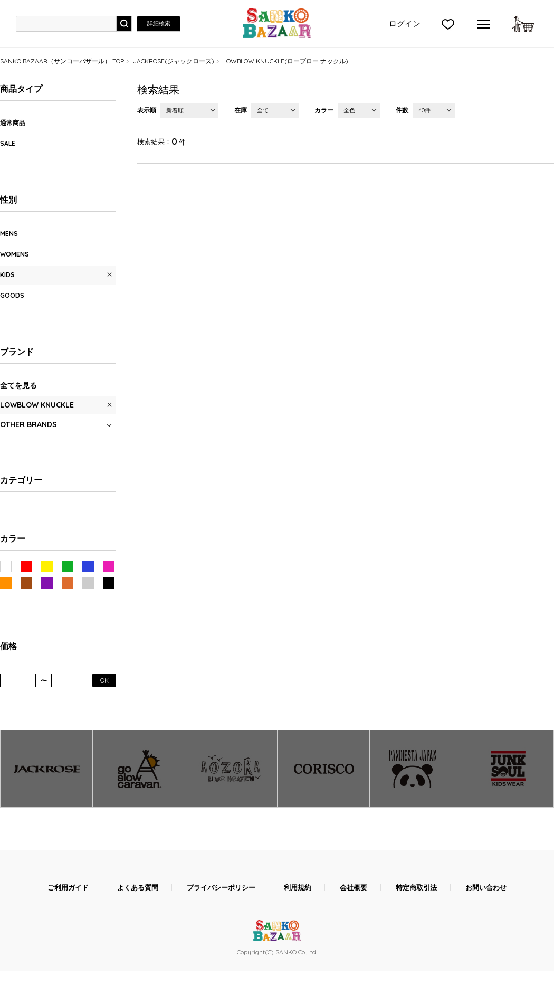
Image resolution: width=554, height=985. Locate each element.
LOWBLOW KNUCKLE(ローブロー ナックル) (285, 61)
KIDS (7, 275)
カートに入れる (522, 23)
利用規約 (297, 887)
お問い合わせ (486, 887)
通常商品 (12, 123)
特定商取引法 (416, 887)
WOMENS (14, 254)
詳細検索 (158, 23)
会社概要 (353, 887)
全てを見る (18, 385)
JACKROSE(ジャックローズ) (173, 61)
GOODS (12, 295)
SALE (7, 143)
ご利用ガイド (68, 887)
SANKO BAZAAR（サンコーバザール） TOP (62, 61)
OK (104, 680)
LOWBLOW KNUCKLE (37, 405)
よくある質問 (137, 887)
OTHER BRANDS (28, 424)
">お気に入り (448, 23)
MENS (9, 234)
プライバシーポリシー (221, 887)
